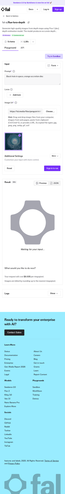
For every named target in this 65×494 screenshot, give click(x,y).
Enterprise (8, 363)
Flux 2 (7, 391)
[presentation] (32, 117)
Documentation (11, 355)
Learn (36, 370)
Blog (36, 359)
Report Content (40, 374)
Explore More (10, 406)
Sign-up (58, 9)
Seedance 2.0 (10, 387)
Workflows (37, 391)
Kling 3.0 (8, 395)
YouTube (8, 438)
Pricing (7, 359)
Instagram (8, 442)
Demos (36, 398)
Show (54, 293)
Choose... (50, 111)
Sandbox (36, 387)
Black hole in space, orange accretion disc (32, 79)
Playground (10, 47)
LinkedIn (8, 434)
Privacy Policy (14, 463)
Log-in (46, 9)
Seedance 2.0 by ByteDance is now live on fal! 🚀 (32, 3)
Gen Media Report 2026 (14, 367)
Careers (37, 355)
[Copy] (28, 22)
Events (7, 370)
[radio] (41, 183)
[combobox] (53, 65)
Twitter (7, 430)
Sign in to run (52, 168)
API (22, 47)
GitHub (7, 423)
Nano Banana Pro (12, 402)
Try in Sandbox (53, 56)
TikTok (7, 446)
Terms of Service (51, 461)
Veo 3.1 (7, 398)
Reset (9, 168)
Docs (31, 9)
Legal (6, 374)
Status (7, 351)
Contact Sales (14, 332)
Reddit (7, 426)
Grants (37, 367)
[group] (47, 183)
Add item (15, 95)
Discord (7, 419)
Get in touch (39, 363)
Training (36, 395)
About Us (38, 351)
